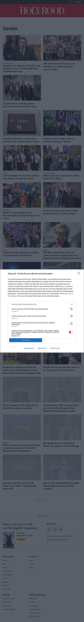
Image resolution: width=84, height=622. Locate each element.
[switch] (71, 309)
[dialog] (42, 311)
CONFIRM (25, 340)
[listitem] (42, 304)
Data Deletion (29, 348)
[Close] (79, 274)
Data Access (41, 348)
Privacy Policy (55, 348)
